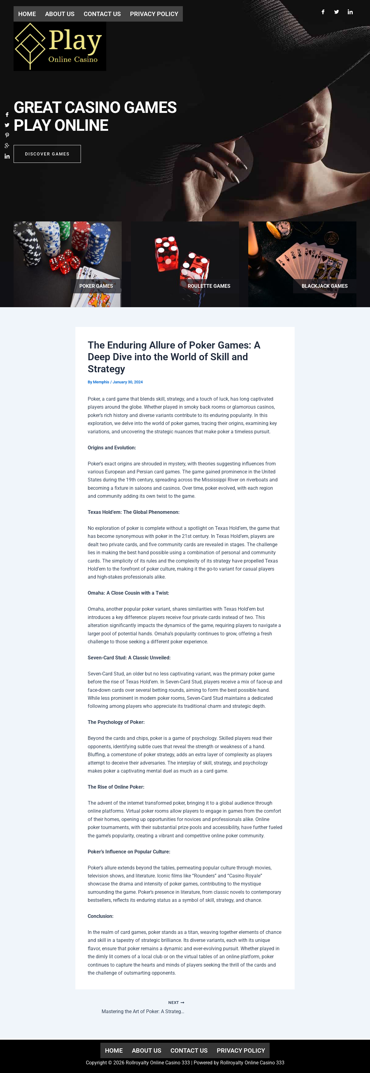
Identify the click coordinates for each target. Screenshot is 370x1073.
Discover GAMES (47, 154)
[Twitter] (336, 11)
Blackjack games (325, 286)
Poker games (96, 286)
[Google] (7, 147)
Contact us (189, 1050)
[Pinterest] (7, 136)
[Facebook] (323, 11)
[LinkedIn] (350, 11)
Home (114, 1050)
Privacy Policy (241, 1050)
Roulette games (209, 286)
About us (146, 1050)
